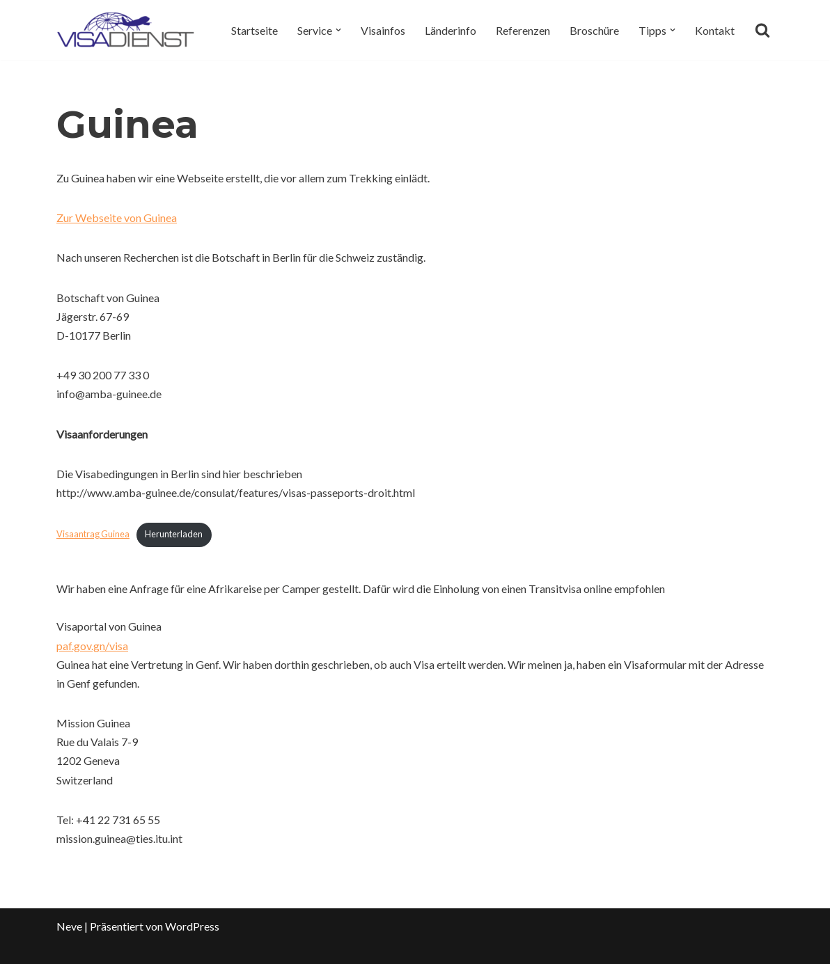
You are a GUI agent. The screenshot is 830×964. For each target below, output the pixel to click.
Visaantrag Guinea (93, 533)
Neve (69, 926)
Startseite (254, 30)
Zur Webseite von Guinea (116, 217)
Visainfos (383, 30)
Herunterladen (174, 533)
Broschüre (594, 30)
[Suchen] (762, 30)
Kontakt (715, 30)
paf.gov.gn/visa (92, 645)
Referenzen (523, 30)
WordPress (192, 926)
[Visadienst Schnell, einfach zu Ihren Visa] (126, 30)
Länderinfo (450, 30)
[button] (338, 30)
